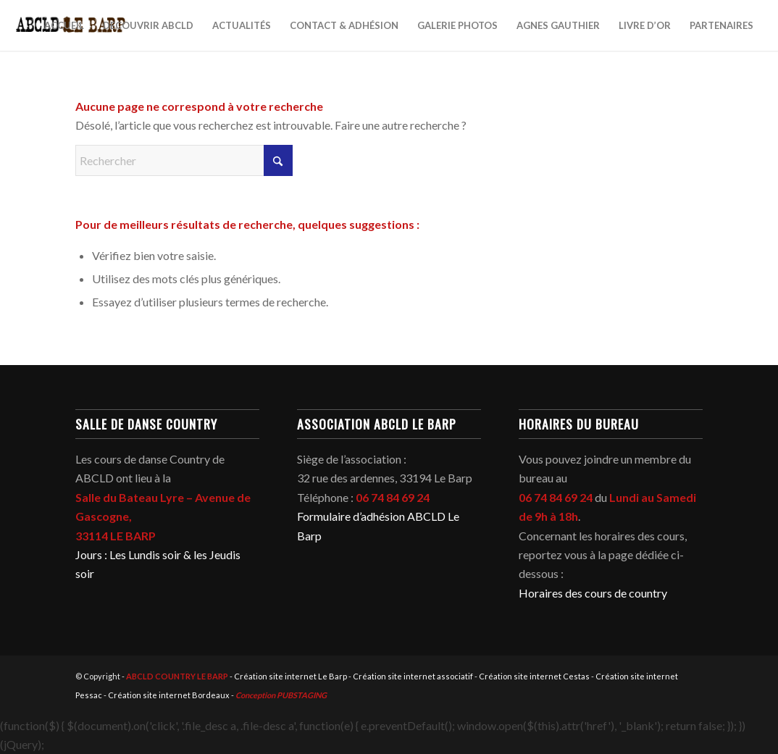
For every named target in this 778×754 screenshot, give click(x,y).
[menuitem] (64, 25)
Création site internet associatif (413, 676)
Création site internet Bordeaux (169, 695)
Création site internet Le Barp (290, 676)
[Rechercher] (184, 160)
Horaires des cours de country (593, 593)
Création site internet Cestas (534, 676)
